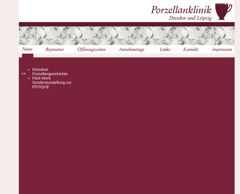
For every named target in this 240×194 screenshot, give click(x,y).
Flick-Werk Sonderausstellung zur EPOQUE (52, 82)
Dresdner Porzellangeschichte (50, 71)
